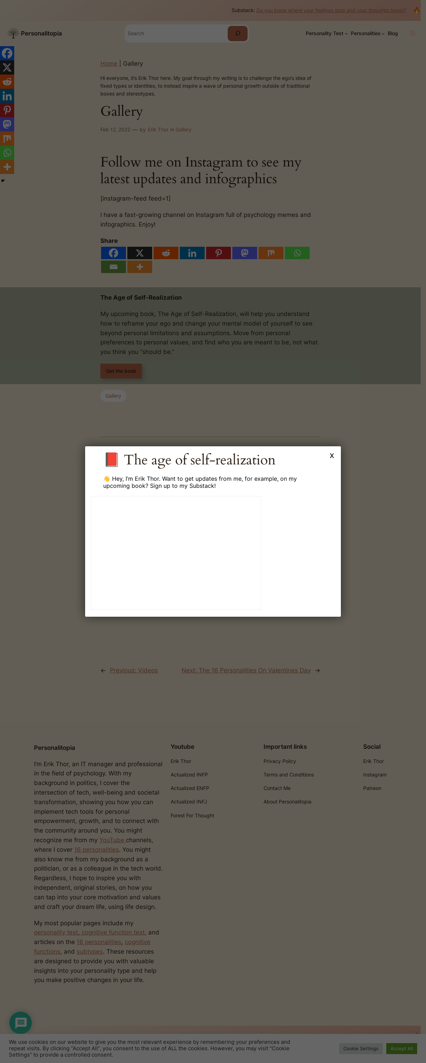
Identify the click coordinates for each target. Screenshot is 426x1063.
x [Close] (332, 455)
